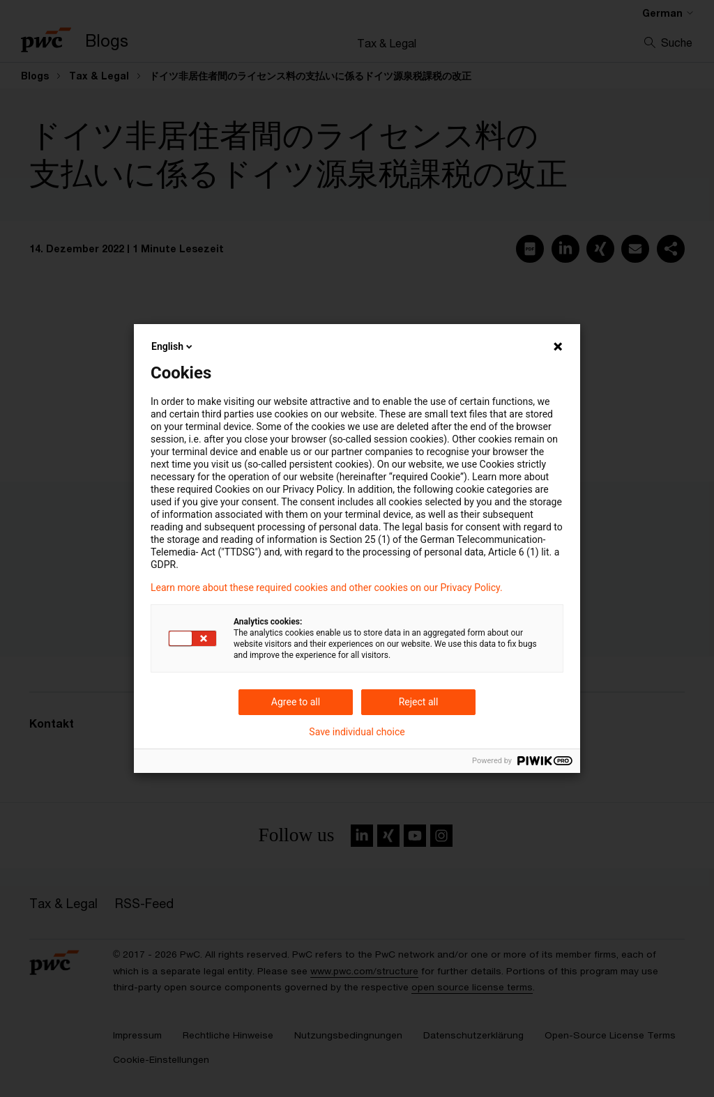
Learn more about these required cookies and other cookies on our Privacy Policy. (327, 587)
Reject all (419, 701)
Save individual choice (356, 731)
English (173, 346)
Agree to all (295, 701)
